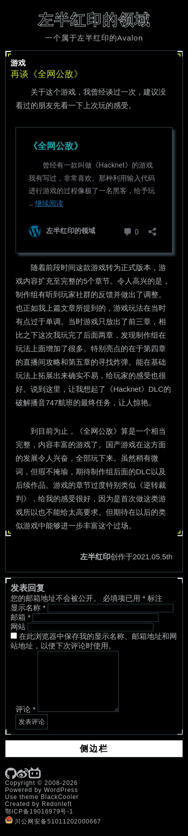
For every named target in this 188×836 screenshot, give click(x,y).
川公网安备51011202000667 (53, 821)
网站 (18, 626)
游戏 (18, 63)
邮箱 (21, 617)
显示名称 (28, 607)
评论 (26, 709)
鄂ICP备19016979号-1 (39, 811)
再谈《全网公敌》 (47, 74)
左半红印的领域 (94, 20)
